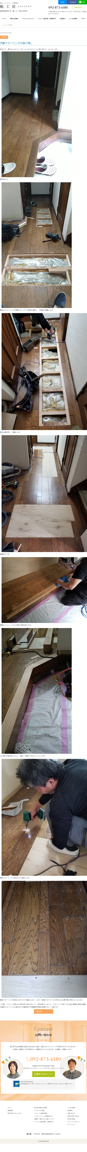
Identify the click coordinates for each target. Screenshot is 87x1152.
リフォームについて (28, 18)
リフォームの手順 (39, 1110)
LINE (83, 2)
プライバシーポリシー (73, 1121)
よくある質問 (73, 18)
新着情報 (10, 1110)
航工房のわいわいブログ (15, 1113)
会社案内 (62, 18)
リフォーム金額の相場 (40, 1113)
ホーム (4, 18)
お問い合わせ (78, 7)
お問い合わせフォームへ (45, 1074)
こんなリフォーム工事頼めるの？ (43, 1116)
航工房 (29, 1134)
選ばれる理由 (14, 18)
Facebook (73, 2)
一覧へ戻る (38, 1011)
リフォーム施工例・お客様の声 (47, 18)
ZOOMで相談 (71, 1118)
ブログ (83, 18)
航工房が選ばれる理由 (40, 1107)
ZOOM (62, 2)
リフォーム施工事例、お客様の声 (43, 1121)
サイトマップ (71, 1124)
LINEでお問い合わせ (73, 1116)
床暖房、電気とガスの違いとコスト (44, 1118)
